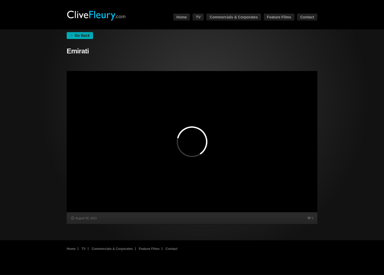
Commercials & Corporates (234, 17)
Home (182, 17)
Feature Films (279, 17)
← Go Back (80, 35)
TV (198, 17)
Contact (307, 17)
